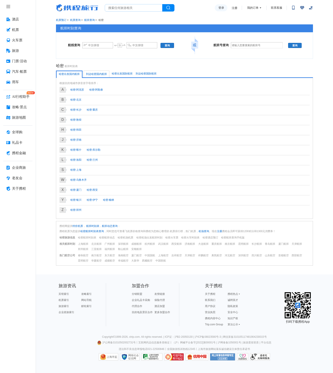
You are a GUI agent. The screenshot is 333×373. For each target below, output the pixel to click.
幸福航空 (123, 260)
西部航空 (297, 255)
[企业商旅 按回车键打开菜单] (17, 167)
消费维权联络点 (242, 357)
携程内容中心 (213, 318)
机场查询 (204, 231)
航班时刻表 (92, 226)
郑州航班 (83, 249)
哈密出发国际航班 (122, 73)
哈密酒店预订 (210, 237)
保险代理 (159, 300)
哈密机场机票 (125, 237)
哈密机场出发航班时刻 (149, 237)
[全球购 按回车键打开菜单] (17, 132)
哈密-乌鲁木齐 (78, 179)
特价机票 (78, 226)
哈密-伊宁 (92, 199)
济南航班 (190, 243)
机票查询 (75, 20)
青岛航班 (270, 243)
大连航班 (203, 243)
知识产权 (233, 318)
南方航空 (96, 255)
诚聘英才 (233, 300)
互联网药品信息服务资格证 (154, 342)
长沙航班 (257, 243)
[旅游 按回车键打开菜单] (17, 50)
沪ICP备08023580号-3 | (209, 336)
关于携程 (210, 293)
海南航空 (123, 255)
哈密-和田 (76, 129)
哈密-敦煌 (76, 119)
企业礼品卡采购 (141, 300)
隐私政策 (233, 306)
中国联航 (161, 260)
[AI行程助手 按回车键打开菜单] (17, 96)
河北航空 (230, 255)
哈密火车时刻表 (190, 237)
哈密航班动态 (107, 237)
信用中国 (197, 357)
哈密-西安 (92, 189)
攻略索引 (86, 293)
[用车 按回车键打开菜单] (17, 82)
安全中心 (233, 312)
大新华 (135, 260)
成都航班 (136, 243)
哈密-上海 (76, 169)
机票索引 (64, 300)
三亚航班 (96, 249)
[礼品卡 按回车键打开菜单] (17, 142)
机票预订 (61, 20)
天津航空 (190, 255)
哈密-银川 (76, 199)
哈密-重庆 (92, 109)
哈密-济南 (76, 139)
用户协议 (210, 306)
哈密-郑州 (76, 209)
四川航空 (257, 255)
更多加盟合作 (162, 312)
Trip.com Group (214, 324)
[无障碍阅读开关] (302, 8)
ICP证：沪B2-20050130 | (180, 336)
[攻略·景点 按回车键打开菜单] (17, 107)
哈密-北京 (76, 99)
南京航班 (230, 243)
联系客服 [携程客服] (276, 7)
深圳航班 (123, 243)
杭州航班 (150, 243)
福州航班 (110, 249)
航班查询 (89, 20)
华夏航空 (96, 260)
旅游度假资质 (251, 342)
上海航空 (163, 255)
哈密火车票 (171, 237)
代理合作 (137, 306)
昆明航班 (243, 243)
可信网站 (174, 357)
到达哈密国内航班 (96, 74)
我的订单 (253, 7)
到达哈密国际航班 (146, 73)
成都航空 (110, 260)
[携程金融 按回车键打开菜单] (17, 153)
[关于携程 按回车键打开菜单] (17, 188)
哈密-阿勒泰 (96, 89)
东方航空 (110, 255)
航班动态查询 (110, 226)
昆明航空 (83, 260)
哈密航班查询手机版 (233, 237)
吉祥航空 (176, 255)
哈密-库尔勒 (94, 149)
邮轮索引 (86, 306)
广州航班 (110, 243)
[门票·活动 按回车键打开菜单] (17, 61)
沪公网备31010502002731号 (116, 342)
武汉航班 (163, 243)
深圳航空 (243, 255)
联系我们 (210, 300)
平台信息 (266, 342)
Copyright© (108, 336)
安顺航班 (136, 249)
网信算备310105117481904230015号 (245, 336)
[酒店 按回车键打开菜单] (17, 19)
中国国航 (150, 255)
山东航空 (270, 255)
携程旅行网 (77, 7)
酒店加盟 (159, 306)
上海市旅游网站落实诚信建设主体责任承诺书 (224, 349)
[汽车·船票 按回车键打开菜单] (17, 71)
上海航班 (83, 243)
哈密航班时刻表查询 (92, 231)
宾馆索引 (64, 293)
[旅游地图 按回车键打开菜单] (17, 117)
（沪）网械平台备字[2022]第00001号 (194, 342)
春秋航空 (83, 255)
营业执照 (210, 312)
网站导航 (86, 300)
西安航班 (176, 243)
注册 (234, 8)
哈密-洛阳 (76, 159)
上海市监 (112, 356)
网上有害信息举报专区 (222, 357)
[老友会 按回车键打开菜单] (17, 178)
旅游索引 (64, 306)
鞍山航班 (123, 249)
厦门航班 (283, 243)
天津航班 (297, 243)
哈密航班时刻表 (87, 237)
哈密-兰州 (92, 159)
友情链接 (159, 293)
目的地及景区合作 (142, 312)
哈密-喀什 (76, 149)
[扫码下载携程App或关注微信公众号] (293, 7)
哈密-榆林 (108, 199)
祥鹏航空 (203, 255)
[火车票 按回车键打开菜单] (17, 40)
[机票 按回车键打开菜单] (17, 29)
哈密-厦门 (76, 189)
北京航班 (96, 243)
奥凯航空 (216, 255)
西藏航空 (147, 260)
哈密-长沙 (76, 109)
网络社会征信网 (133, 357)
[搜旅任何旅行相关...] (133, 8)
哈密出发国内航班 (69, 74)
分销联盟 (137, 293)
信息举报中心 (151, 357)
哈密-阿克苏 (77, 89)
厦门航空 (136, 255)
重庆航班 (216, 243)
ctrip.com (134, 336)
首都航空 (283, 255)
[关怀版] (311, 8)
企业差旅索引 (66, 312)
